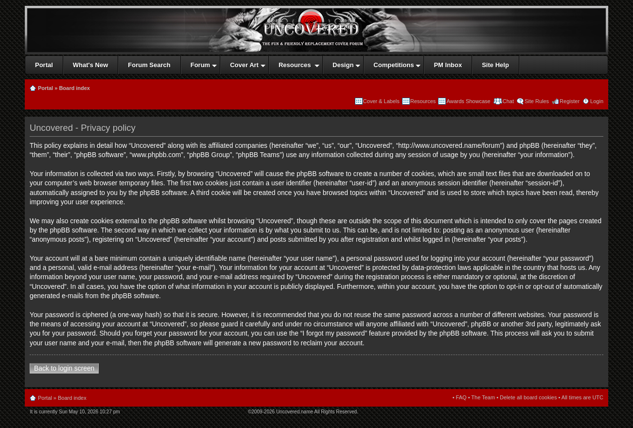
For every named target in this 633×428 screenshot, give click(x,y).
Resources (423, 101)
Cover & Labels (381, 101)
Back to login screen (64, 368)
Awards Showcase (468, 101)
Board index (74, 88)
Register (570, 101)
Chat (507, 101)
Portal (45, 88)
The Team (483, 397)
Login (596, 101)
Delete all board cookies (528, 397)
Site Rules (537, 101)
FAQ (461, 397)
